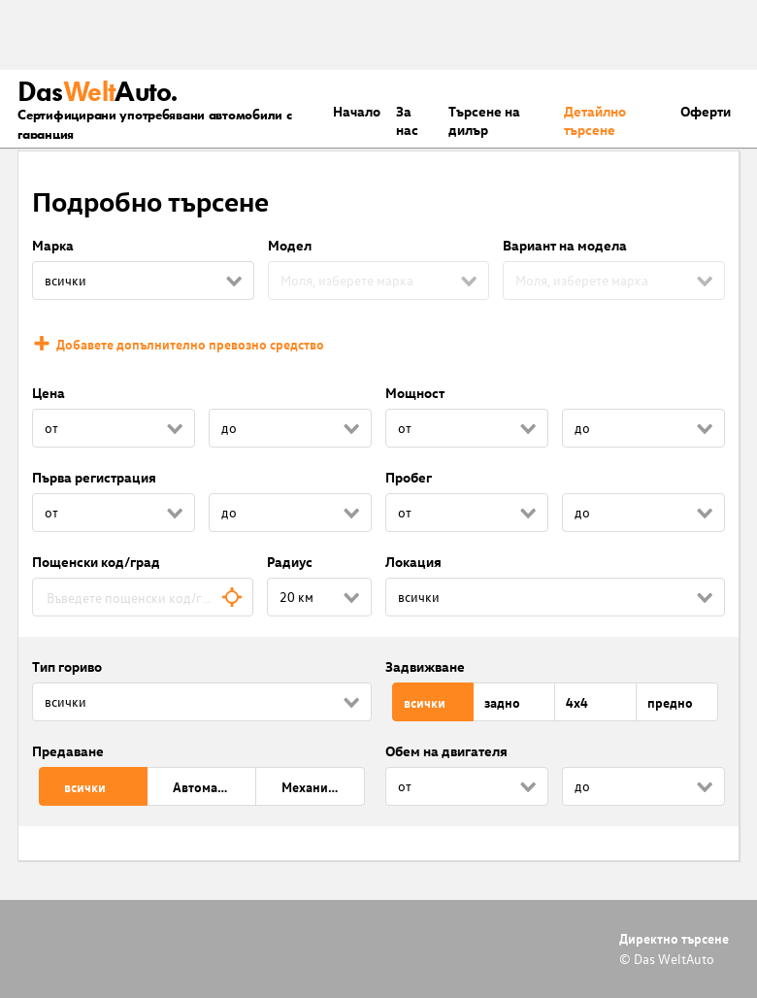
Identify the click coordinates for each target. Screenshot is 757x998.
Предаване (68, 751)
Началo (356, 111)
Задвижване (425, 666)
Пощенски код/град (96, 561)
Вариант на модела (565, 245)
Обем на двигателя (446, 751)
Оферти (705, 111)
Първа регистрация (94, 477)
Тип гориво (67, 666)
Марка (53, 245)
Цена (48, 392)
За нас (407, 120)
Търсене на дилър (484, 120)
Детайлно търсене (595, 120)
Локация (413, 561)
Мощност (414, 392)
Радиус (290, 561)
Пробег (408, 477)
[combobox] (142, 597)
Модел (290, 245)
